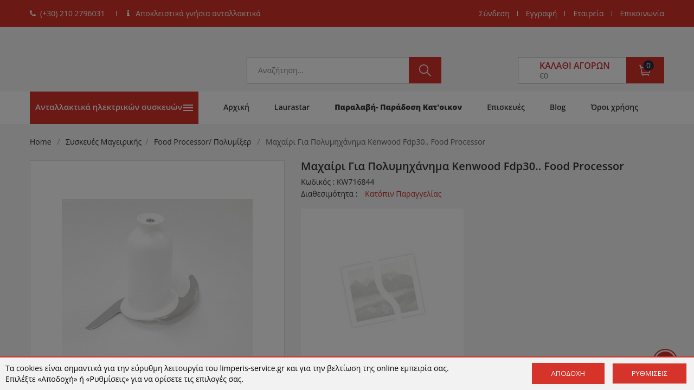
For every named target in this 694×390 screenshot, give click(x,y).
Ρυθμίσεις (649, 373)
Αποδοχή (568, 373)
